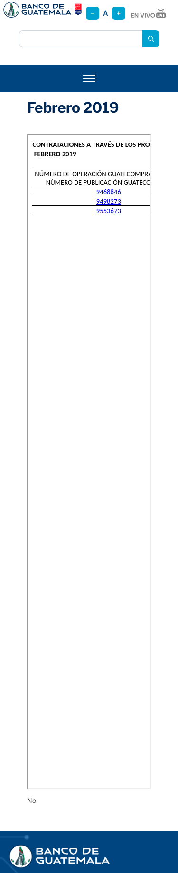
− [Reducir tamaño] (92, 13)
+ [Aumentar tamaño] (119, 13)
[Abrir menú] (89, 78)
